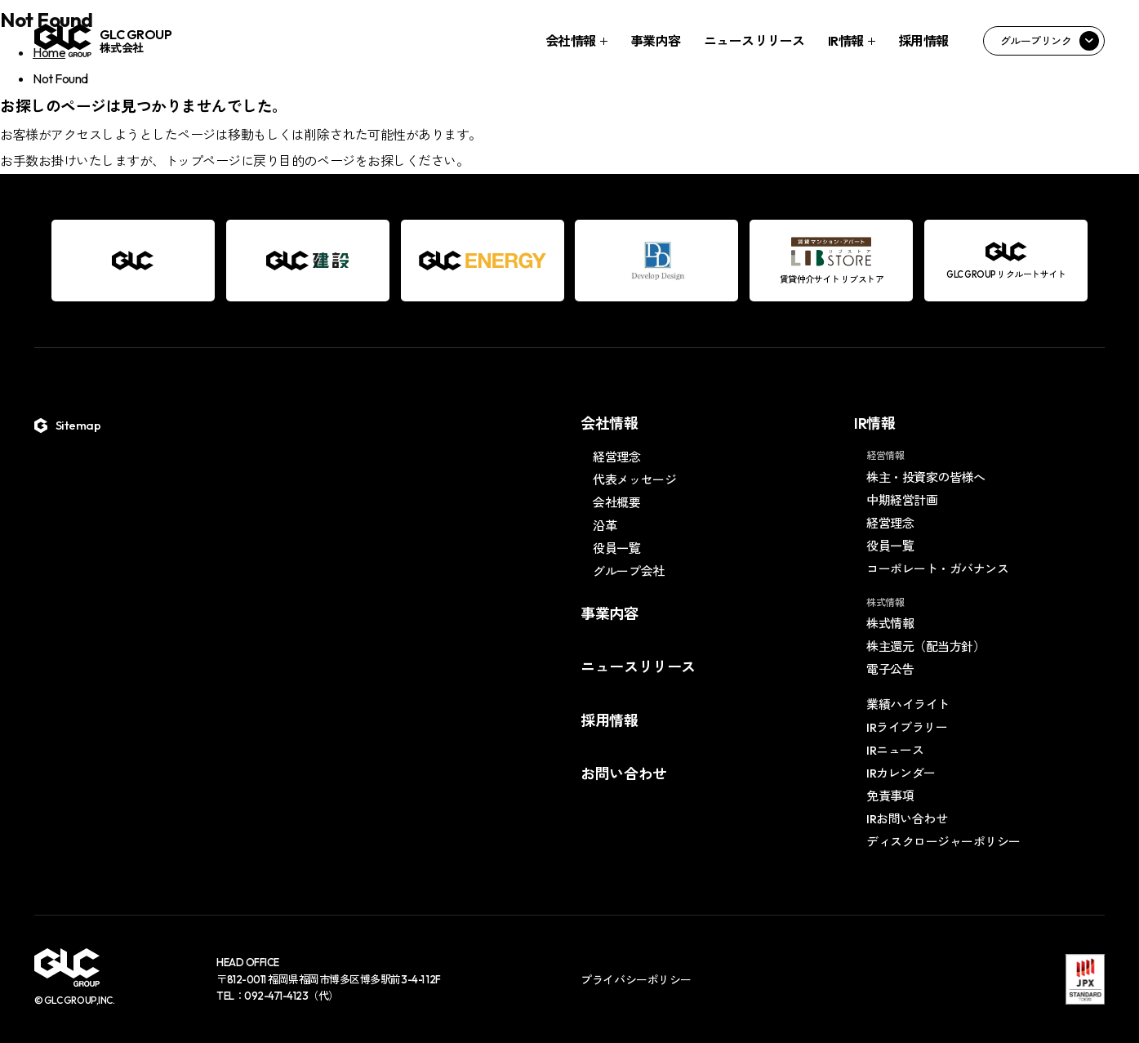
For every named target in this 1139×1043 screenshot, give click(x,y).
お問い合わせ (623, 773)
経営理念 (616, 457)
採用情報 (923, 41)
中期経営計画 (901, 500)
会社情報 (570, 41)
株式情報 (890, 623)
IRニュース (894, 750)
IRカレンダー (901, 773)
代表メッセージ (634, 480)
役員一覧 (616, 548)
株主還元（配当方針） (925, 646)
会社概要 (616, 502)
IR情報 (846, 41)
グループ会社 (628, 571)
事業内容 (655, 41)
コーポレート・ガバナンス (937, 569)
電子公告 (890, 669)
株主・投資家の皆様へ (925, 477)
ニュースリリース (754, 41)
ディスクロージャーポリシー (943, 841)
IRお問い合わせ (906, 819)
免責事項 (890, 796)
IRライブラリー (906, 727)
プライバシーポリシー (636, 980)
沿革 (604, 525)
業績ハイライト (908, 704)
